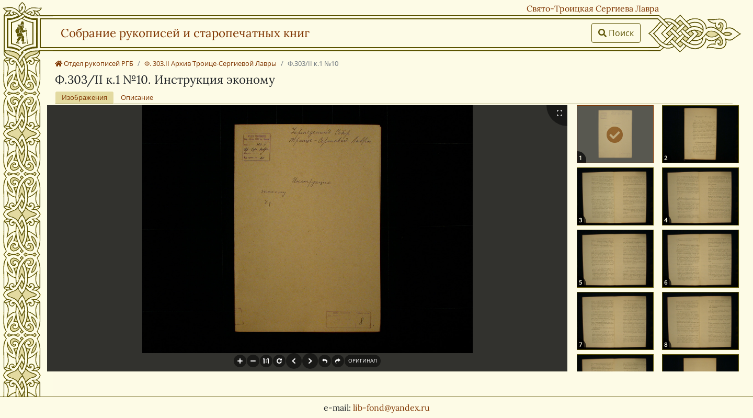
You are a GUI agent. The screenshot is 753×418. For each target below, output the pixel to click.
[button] (240, 361)
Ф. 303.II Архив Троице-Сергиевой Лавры (210, 63)
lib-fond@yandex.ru (391, 407)
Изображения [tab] (84, 97)
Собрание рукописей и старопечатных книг (185, 32)
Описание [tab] (137, 97)
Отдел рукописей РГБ (94, 63)
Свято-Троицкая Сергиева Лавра (593, 8)
